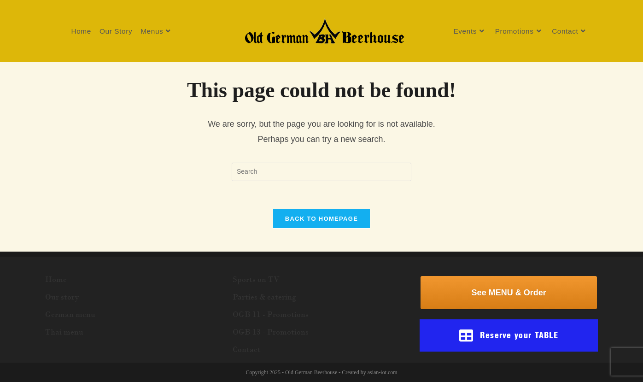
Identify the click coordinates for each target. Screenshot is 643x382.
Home (56, 279)
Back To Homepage (321, 218)
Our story (62, 297)
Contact (247, 349)
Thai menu (64, 332)
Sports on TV (256, 279)
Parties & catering (264, 297)
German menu (70, 314)
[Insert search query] (321, 172)
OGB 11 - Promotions (271, 314)
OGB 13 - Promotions (271, 332)
